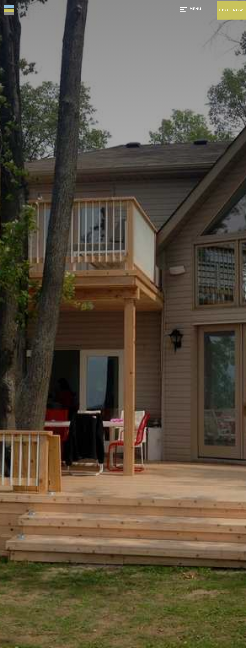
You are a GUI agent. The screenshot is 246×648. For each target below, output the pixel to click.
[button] (138, 10)
